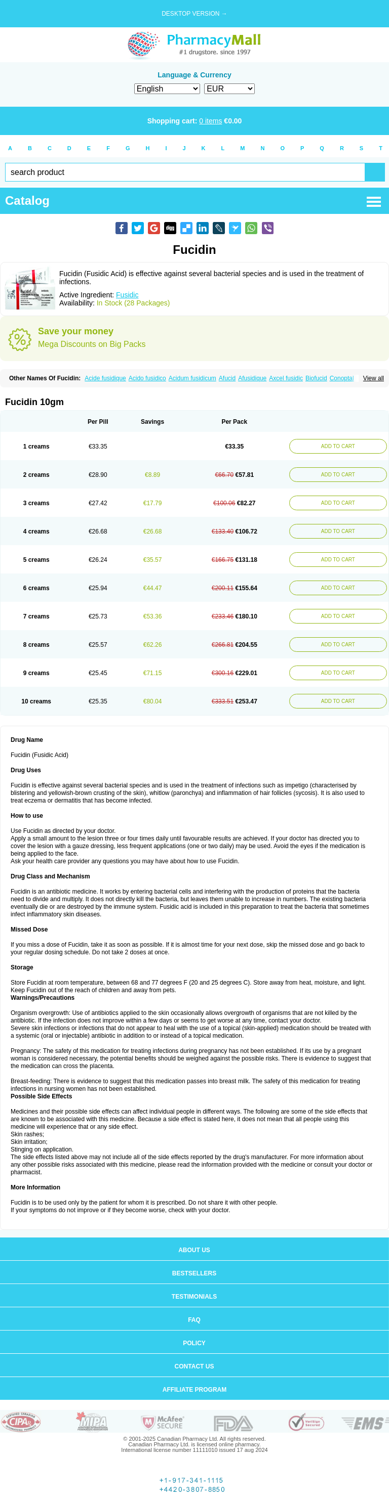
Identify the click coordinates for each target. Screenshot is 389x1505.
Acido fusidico (147, 378)
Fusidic (127, 295)
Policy (194, 1343)
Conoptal (342, 378)
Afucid (227, 378)
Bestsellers (194, 1273)
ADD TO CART (338, 446)
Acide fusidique (105, 378)
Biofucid (316, 378)
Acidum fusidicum (192, 378)
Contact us (194, 1366)
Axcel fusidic (286, 378)
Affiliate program (194, 1389)
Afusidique (252, 378)
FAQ (194, 1319)
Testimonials (194, 1296)
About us (194, 1250)
